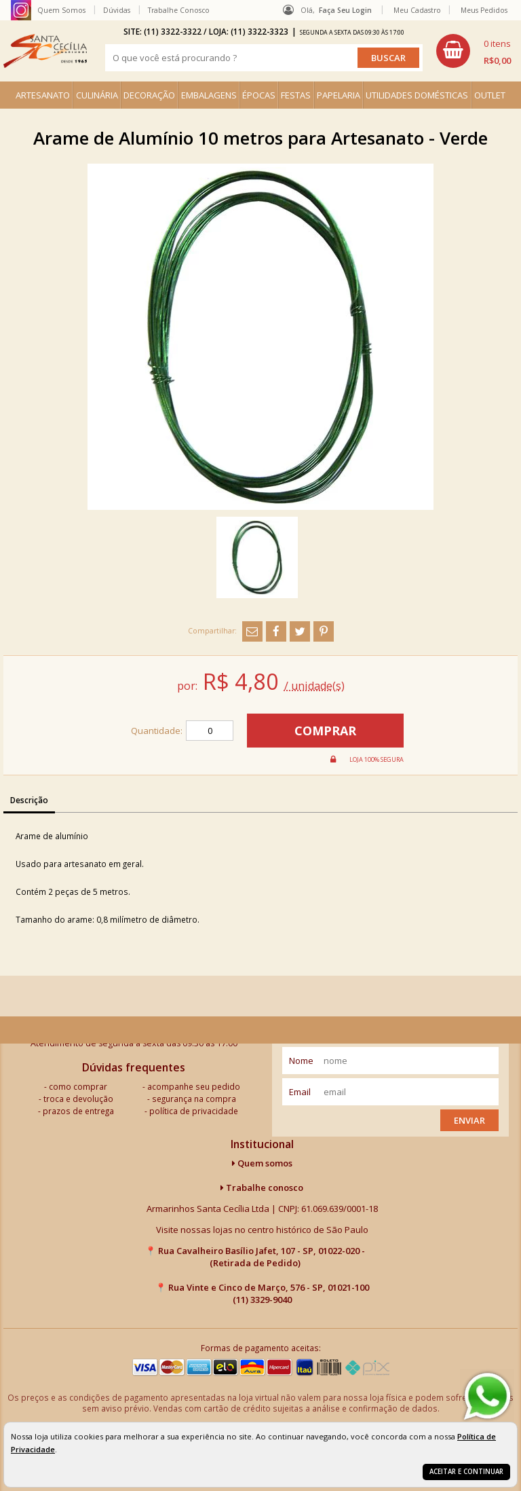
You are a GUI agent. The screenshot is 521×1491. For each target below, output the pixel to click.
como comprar (78, 1086)
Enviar (469, 1120)
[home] (45, 51)
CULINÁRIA (97, 95)
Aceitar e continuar (466, 1471)
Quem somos (262, 1163)
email (300, 1092)
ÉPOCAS (258, 95)
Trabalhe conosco (261, 1187)
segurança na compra (194, 1098)
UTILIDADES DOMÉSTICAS (417, 95)
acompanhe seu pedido (193, 1086)
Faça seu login (345, 10)
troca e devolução (78, 1098)
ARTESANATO (43, 95)
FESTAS (296, 95)
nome (301, 1060)
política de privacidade (193, 1110)
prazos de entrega (78, 1110)
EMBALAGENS (209, 95)
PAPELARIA (338, 95)
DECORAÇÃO (149, 95)
